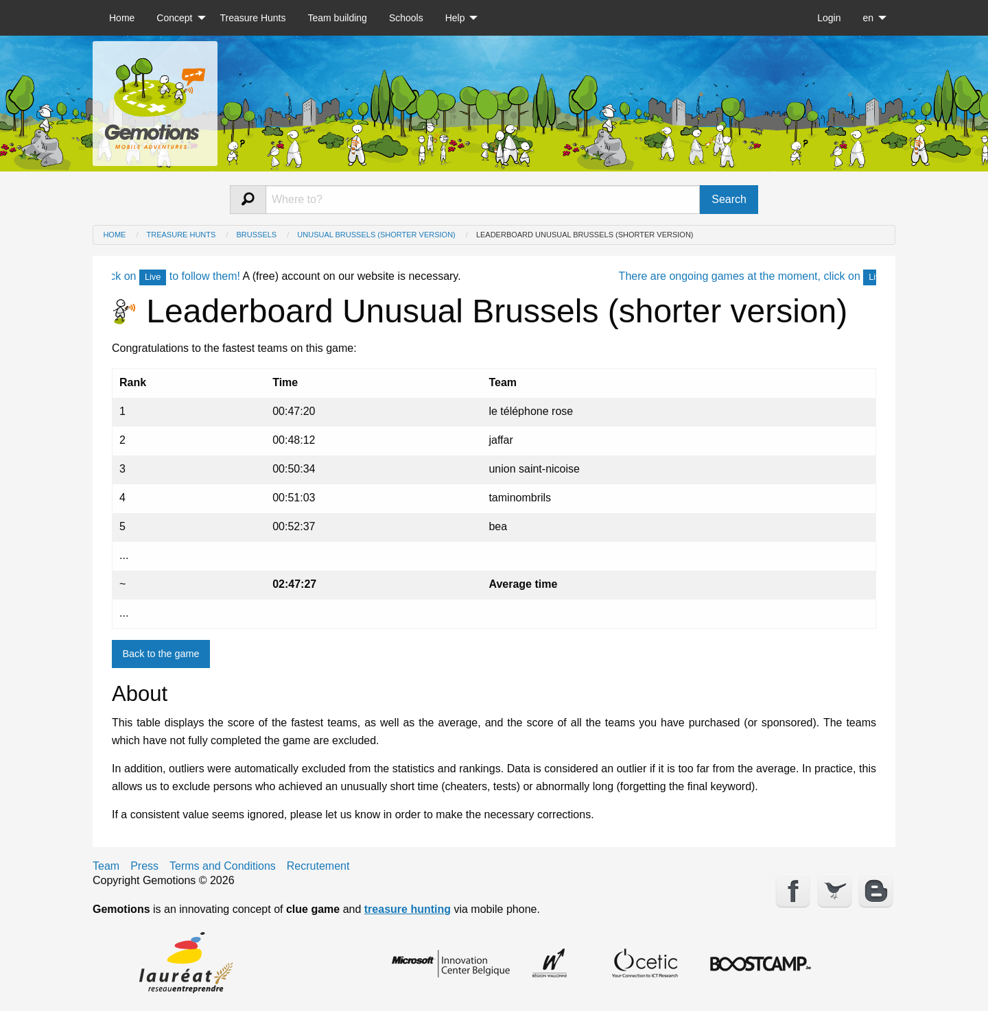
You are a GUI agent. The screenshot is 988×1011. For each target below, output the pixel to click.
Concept (174, 17)
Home (121, 17)
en (867, 17)
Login (828, 17)
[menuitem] (121, 17)
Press (144, 866)
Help (455, 17)
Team (106, 866)
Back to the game (160, 653)
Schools (406, 17)
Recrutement (318, 866)
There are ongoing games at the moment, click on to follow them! (806, 276)
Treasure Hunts (253, 17)
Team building (336, 17)
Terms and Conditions (222, 866)
